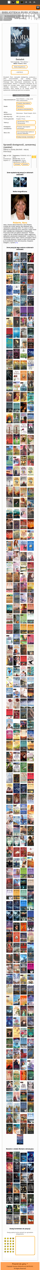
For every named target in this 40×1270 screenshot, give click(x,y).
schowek (17, 164)
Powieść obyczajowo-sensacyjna (23, 127)
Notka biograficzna (19, 67)
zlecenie (25, 164)
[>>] (16, 242)
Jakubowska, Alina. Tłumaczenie (23, 122)
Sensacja (20, 106)
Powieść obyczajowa (23, 103)
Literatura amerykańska (24, 109)
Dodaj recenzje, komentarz (25, 137)
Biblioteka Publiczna (20, 12)
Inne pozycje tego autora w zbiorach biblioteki (25, 132)
